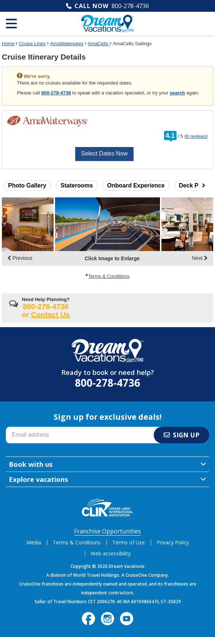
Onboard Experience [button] (136, 185)
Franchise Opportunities (107, 531)
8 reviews (196, 136)
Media (33, 542)
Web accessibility (111, 553)
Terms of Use (128, 542)
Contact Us (50, 315)
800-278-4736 (130, 6)
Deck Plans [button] (194, 185)
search (177, 93)
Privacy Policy (173, 542)
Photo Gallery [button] (27, 185)
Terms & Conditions (107, 276)
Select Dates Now (104, 153)
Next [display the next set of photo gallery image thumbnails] (200, 258)
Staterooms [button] (77, 185)
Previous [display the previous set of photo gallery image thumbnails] (19, 258)
